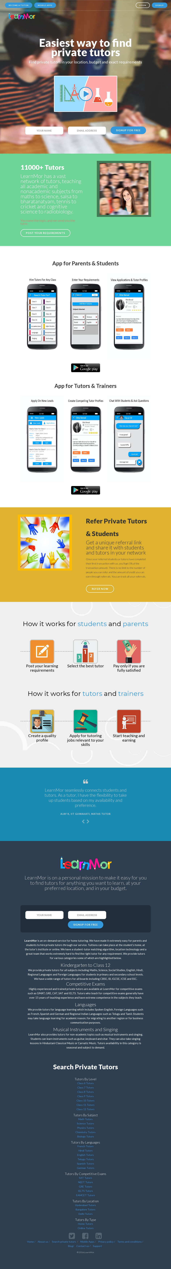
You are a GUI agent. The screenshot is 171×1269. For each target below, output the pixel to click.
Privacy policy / (106, 1241)
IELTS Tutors (85, 1190)
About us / (44, 1241)
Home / (31, 1241)
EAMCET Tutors (85, 1195)
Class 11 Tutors (85, 1104)
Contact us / (83, 1245)
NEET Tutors (85, 1182)
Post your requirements (45, 232)
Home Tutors (85, 1223)
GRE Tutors (85, 1186)
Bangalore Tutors (85, 1209)
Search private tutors (64, 1241)
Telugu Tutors (85, 1159)
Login (142, 5)
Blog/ (71, 1245)
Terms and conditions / (130, 1241)
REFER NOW (100, 588)
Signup (159, 5)
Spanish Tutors (85, 1163)
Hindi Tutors (86, 1150)
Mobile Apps (45, 5)
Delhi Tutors (86, 1213)
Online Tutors (86, 1228)
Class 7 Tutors (85, 1087)
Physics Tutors (85, 1127)
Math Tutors (85, 1119)
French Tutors (85, 1146)
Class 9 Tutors (85, 1096)
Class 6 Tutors (85, 1083)
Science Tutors (85, 1123)
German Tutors (85, 1167)
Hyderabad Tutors (85, 1205)
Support (97, 1245)
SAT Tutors (85, 1177)
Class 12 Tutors (85, 1109)
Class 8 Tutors (85, 1091)
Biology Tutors (85, 1136)
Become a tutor (19, 5)
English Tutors (85, 1154)
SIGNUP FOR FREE (128, 130)
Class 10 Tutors (85, 1100)
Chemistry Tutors (85, 1132)
